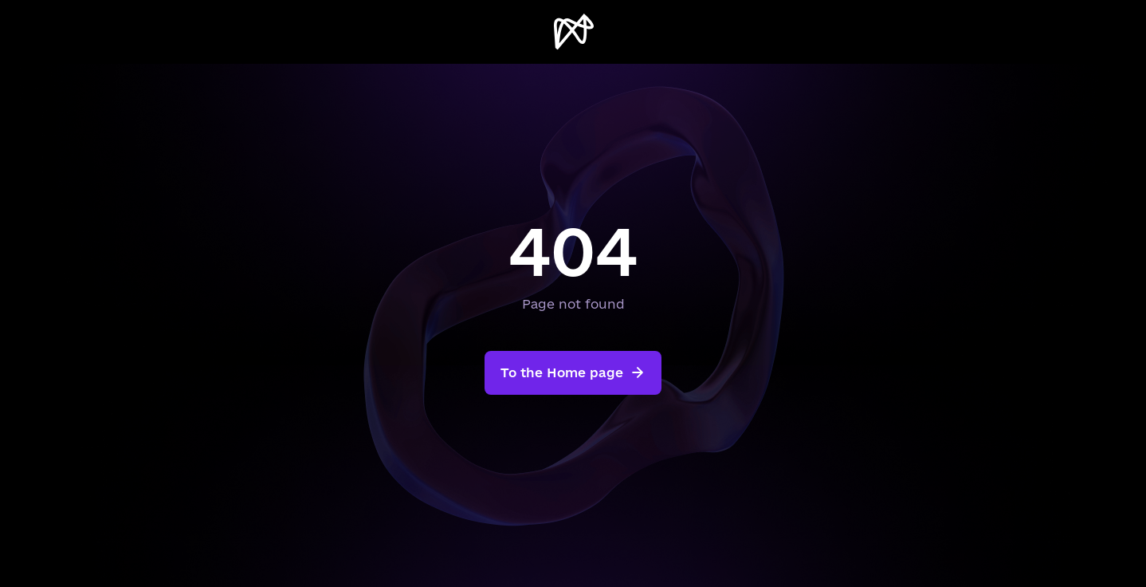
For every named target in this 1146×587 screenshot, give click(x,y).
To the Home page (573, 372)
